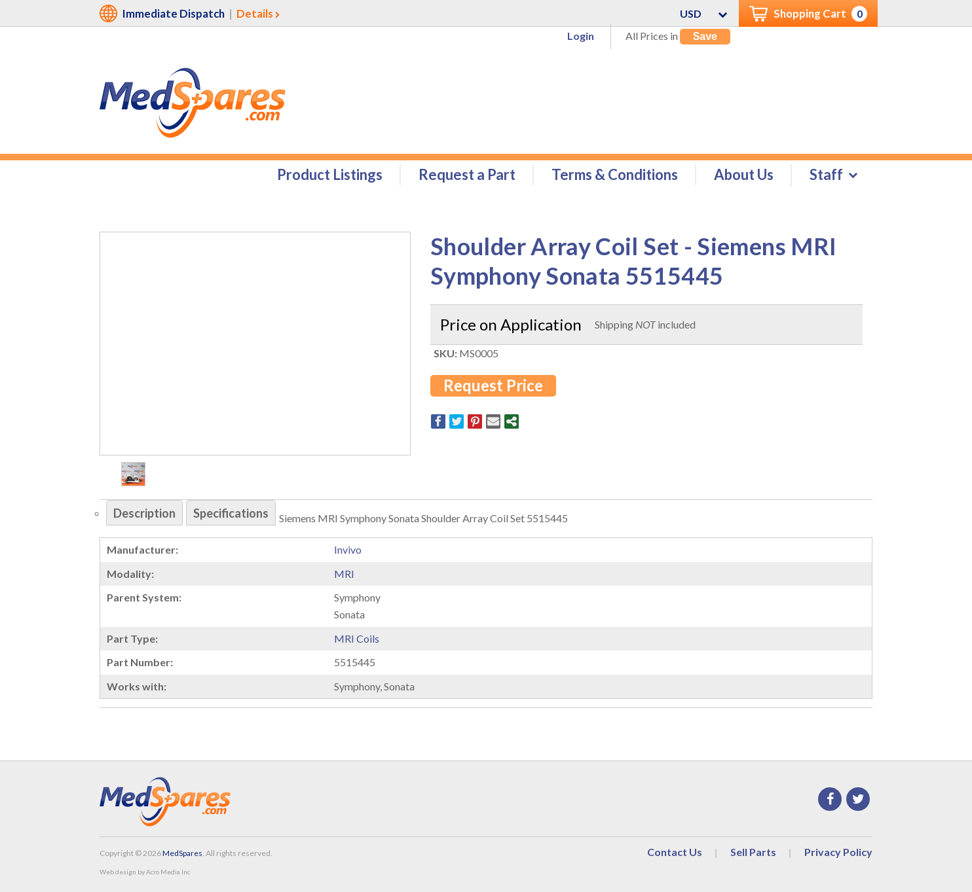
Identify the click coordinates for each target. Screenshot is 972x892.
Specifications (231, 513)
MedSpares (182, 853)
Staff (826, 174)
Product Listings (330, 174)
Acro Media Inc (168, 872)
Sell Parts (753, 852)
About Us (744, 174)
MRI (344, 573)
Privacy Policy (838, 852)
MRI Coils (356, 638)
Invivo (348, 549)
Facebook (830, 799)
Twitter (858, 799)
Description (144, 513)
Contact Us (674, 852)
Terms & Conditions (614, 174)
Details (254, 13)
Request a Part (467, 174)
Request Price (493, 385)
